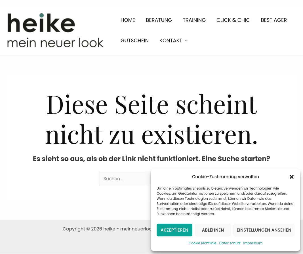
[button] (291, 177)
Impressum (252, 243)
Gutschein (277, 18)
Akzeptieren (174, 230)
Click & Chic (211, 18)
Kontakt (128, 42)
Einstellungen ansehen (264, 230)
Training (178, 18)
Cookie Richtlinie (202, 243)
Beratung (149, 18)
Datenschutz (230, 243)
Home (124, 18)
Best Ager (246, 18)
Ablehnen (213, 230)
